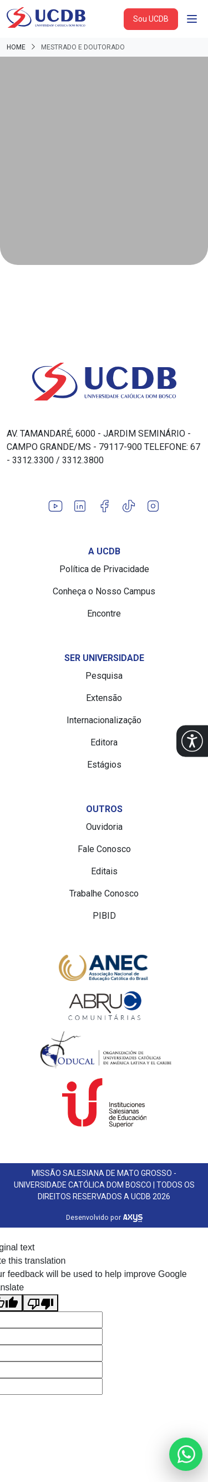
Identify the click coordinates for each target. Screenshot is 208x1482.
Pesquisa (104, 675)
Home (16, 47)
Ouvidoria (104, 827)
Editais (104, 871)
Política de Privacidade (104, 569)
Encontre (104, 613)
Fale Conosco (104, 849)
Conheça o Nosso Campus (104, 591)
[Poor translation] (40, 1302)
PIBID (104, 915)
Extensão (104, 698)
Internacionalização (104, 720)
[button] (192, 741)
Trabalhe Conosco (104, 893)
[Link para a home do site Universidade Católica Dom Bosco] (104, 381)
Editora (104, 742)
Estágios (104, 764)
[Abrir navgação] (191, 18)
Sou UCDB (151, 18)
